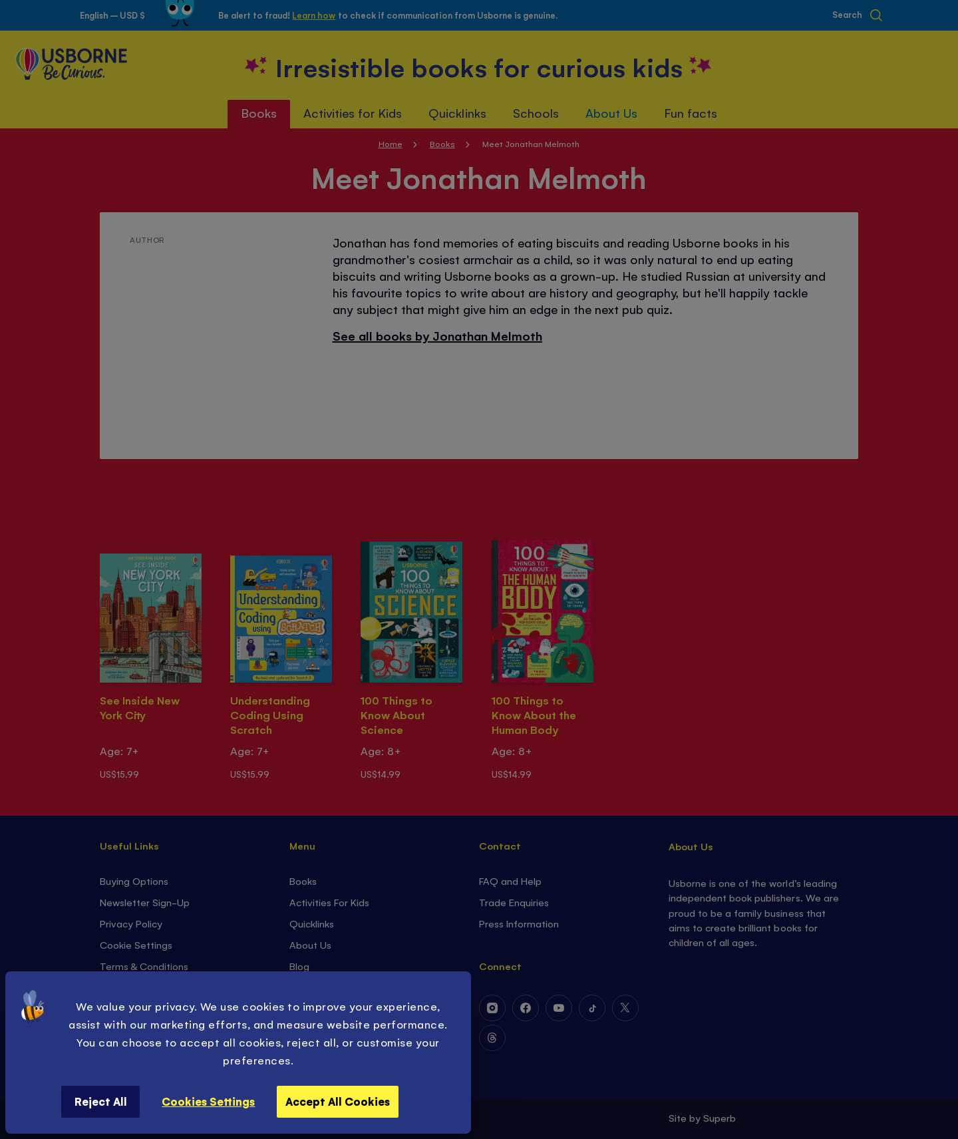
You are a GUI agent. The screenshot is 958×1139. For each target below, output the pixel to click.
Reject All (101, 1101)
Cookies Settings (208, 1101)
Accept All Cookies (337, 1101)
